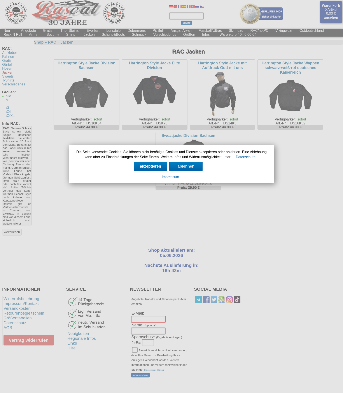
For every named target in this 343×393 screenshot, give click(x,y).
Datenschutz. (246, 157)
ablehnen (185, 166)
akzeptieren (150, 166)
